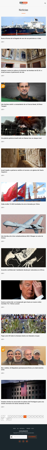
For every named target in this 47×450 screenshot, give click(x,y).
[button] (1, 3)
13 (33, 416)
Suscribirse (32, 436)
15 (39, 416)
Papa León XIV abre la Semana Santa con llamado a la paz (20, 336)
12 (30, 416)
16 (42, 416)
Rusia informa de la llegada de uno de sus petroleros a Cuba (21, 38)
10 (25, 416)
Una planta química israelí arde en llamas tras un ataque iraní (21, 138)
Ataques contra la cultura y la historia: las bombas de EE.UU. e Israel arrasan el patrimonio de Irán (21, 71)
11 (27, 416)
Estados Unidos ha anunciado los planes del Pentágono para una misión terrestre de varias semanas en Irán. (22, 402)
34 (7, 419)
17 (2, 419)
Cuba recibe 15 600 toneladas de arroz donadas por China (20, 204)
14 (36, 416)
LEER (3, 42)
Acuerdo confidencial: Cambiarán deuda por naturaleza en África (22, 270)
